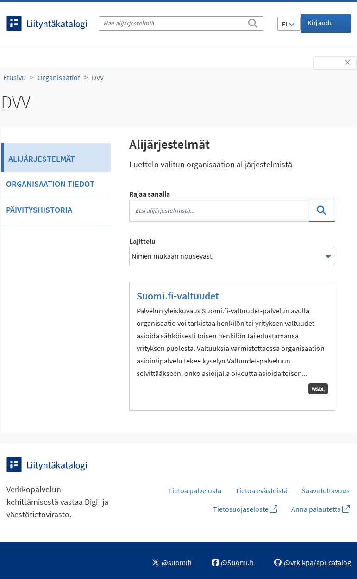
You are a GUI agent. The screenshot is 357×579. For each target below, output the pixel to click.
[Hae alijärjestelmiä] (181, 23)
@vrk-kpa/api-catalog (312, 562)
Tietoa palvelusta (194, 490)
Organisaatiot (59, 77)
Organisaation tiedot (50, 183)
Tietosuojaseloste (245, 509)
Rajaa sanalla (149, 193)
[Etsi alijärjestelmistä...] (219, 211)
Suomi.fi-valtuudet (178, 295)
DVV (98, 77)
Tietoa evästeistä (261, 490)
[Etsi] (253, 21)
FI (288, 24)
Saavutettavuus (325, 490)
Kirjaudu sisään (320, 26)
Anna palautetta (320, 509)
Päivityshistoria (39, 209)
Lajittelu (142, 241)
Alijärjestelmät (41, 158)
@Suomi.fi (233, 562)
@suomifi (172, 562)
